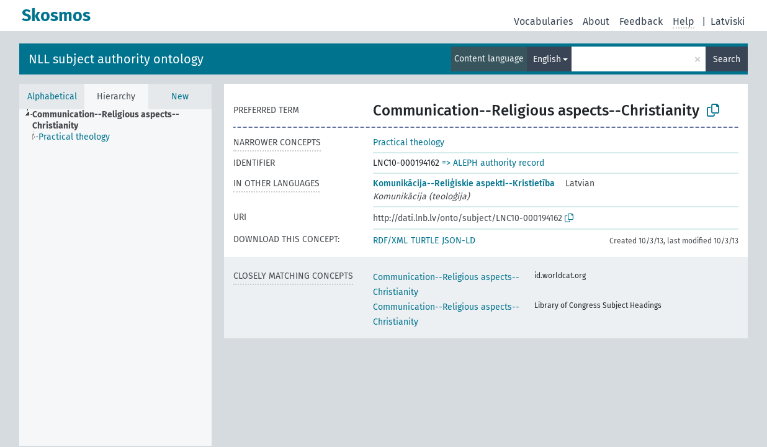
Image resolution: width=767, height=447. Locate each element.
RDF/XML (390, 240)
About (596, 21)
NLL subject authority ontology (116, 59)
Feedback (641, 21)
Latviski (728, 21)
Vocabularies (543, 21)
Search (726, 59)
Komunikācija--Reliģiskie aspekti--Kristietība (464, 183)
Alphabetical (52, 96)
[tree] (115, 277)
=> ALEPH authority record (493, 163)
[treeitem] (127, 120)
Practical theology (408, 142)
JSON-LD (458, 240)
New (180, 96)
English (547, 59)
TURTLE (425, 240)
